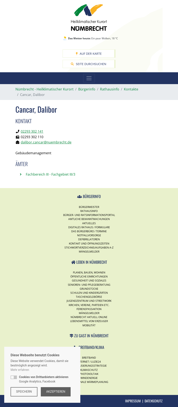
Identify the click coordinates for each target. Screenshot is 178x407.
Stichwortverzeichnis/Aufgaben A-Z (89, 247)
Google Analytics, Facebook (43, 379)
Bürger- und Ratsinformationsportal (89, 215)
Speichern (24, 391)
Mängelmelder (89, 251)
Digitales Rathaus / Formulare (89, 227)
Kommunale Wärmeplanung (89, 382)
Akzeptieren (55, 391)
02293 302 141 (32, 131)
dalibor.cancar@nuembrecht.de (46, 142)
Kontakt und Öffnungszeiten (89, 243)
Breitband (89, 357)
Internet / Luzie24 (89, 361)
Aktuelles (89, 223)
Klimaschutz (89, 370)
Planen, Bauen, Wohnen (89, 272)
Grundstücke (89, 289)
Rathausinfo (89, 211)
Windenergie (89, 378)
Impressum (133, 400)
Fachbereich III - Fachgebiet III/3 (50, 174)
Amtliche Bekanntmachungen (89, 219)
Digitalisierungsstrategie (89, 365)
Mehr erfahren (20, 369)
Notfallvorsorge (89, 235)
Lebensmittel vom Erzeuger (89, 321)
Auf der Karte (89, 54)
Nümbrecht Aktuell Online (89, 317)
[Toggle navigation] (89, 78)
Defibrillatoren (89, 239)
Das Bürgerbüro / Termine (89, 231)
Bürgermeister (89, 207)
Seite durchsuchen (88, 64)
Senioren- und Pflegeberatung (89, 285)
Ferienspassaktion (89, 309)
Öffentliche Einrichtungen (89, 276)
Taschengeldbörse (89, 297)
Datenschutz (154, 400)
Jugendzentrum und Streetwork (89, 301)
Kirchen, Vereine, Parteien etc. (89, 305)
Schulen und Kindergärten (89, 293)
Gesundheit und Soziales (89, 280)
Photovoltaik (89, 374)
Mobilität (89, 325)
